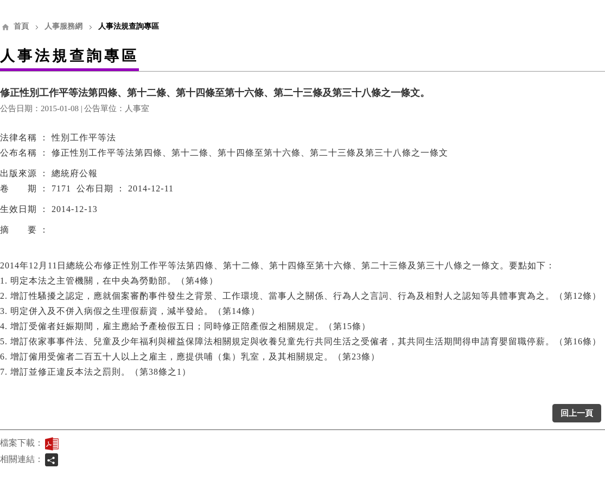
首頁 (21, 26)
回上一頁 (577, 413)
